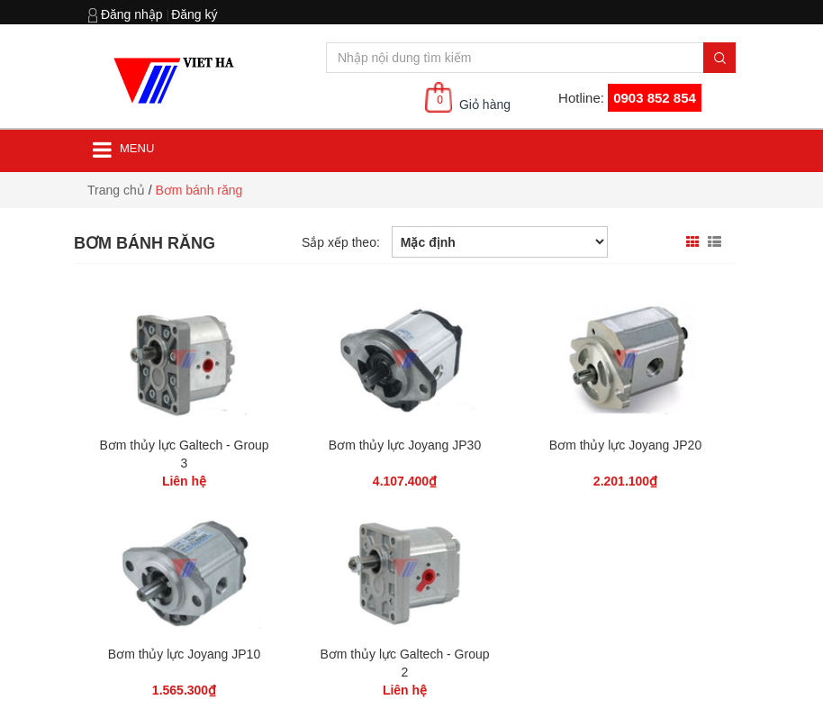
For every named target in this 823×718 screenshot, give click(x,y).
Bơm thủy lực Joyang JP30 (405, 445)
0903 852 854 (654, 97)
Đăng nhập (132, 14)
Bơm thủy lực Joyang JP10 (184, 654)
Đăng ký (194, 14)
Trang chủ (116, 190)
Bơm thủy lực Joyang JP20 (625, 445)
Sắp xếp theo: (341, 242)
